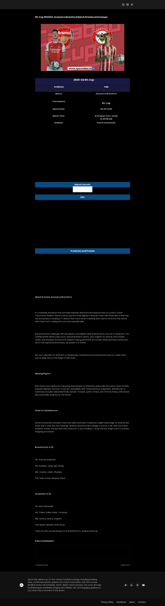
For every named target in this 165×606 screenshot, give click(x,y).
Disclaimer (121, 602)
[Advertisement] (82, 147)
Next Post (125, 565)
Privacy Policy (107, 602)
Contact (142, 602)
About (132, 602)
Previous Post (42, 565)
